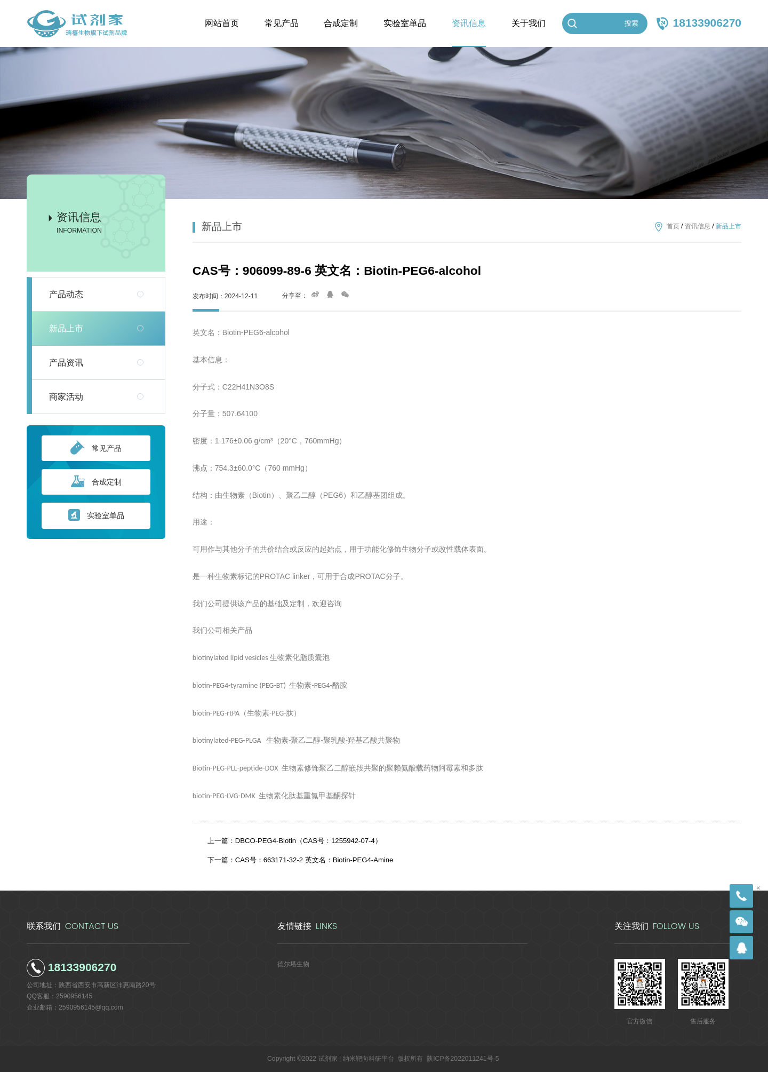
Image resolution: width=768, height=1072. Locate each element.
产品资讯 (66, 362)
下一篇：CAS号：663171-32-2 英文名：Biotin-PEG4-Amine (300, 860)
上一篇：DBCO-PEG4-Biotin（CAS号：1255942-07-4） (294, 841)
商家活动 (66, 396)
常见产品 (96, 448)
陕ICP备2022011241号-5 (463, 1058)
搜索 (631, 23)
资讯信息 (697, 227)
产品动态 (66, 294)
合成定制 (96, 482)
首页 (673, 227)
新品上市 (66, 328)
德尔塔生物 (293, 964)
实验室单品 (96, 515)
